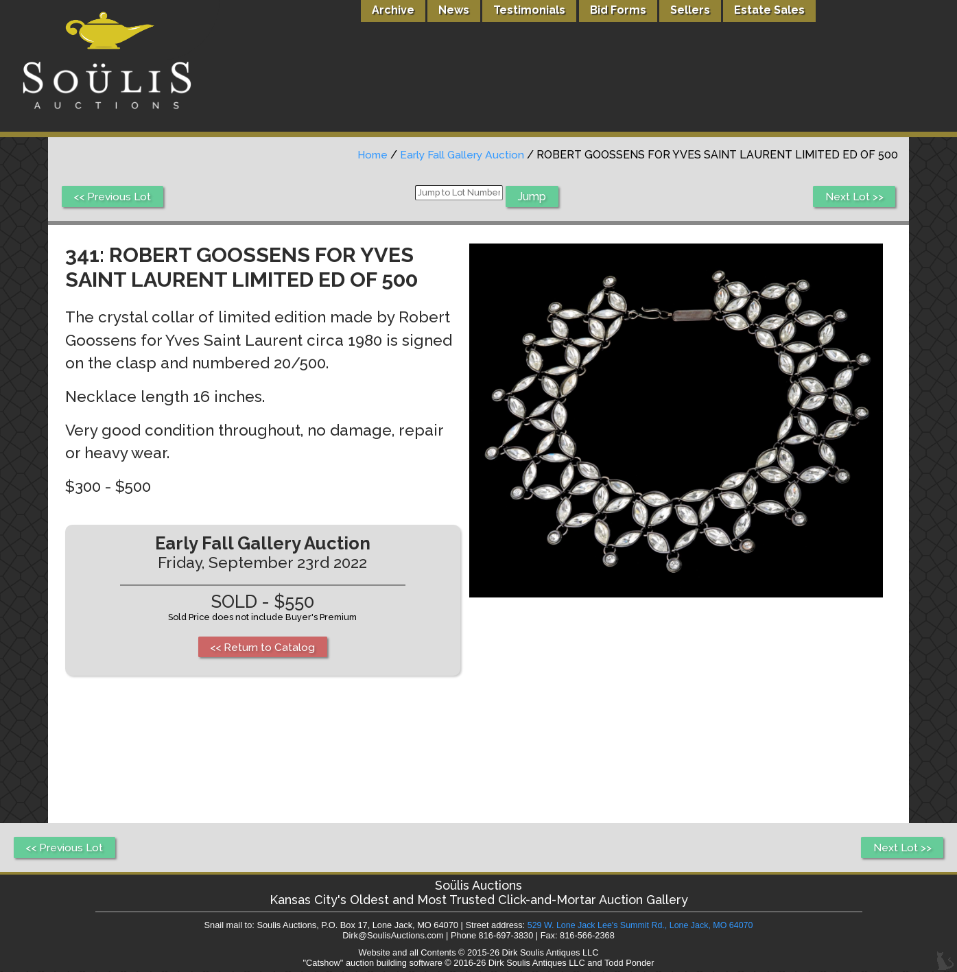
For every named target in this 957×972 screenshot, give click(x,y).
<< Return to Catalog (263, 647)
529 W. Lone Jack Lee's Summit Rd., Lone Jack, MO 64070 (640, 926)
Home (369, 154)
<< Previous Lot (113, 196)
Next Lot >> (853, 196)
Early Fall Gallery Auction (460, 154)
